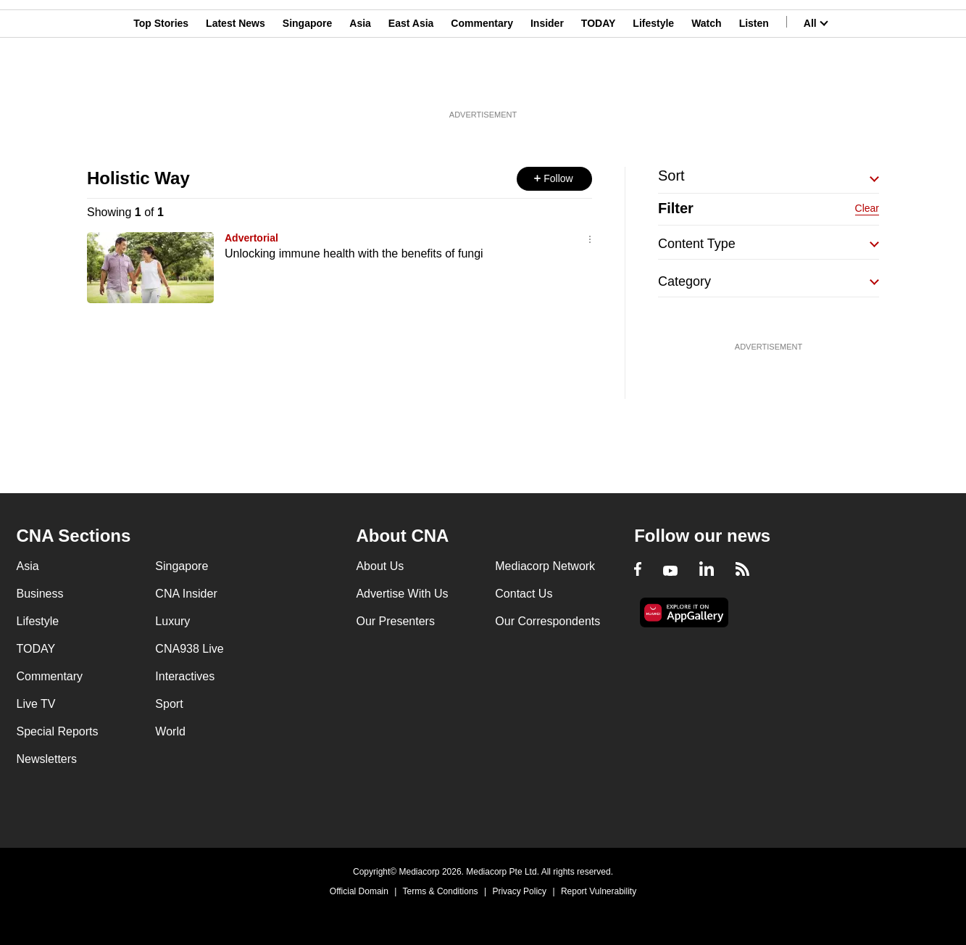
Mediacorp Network (545, 566)
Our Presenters (395, 621)
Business (40, 593)
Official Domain (359, 891)
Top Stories (160, 82)
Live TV (36, 704)
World (170, 731)
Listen (754, 82)
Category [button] (684, 281)
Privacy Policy (519, 891)
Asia (360, 82)
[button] (554, 179)
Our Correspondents (547, 621)
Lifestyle (653, 82)
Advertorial (251, 238)
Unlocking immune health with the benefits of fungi (354, 253)
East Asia (411, 82)
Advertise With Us (402, 593)
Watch (706, 82)
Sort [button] (671, 175)
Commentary (482, 82)
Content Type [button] (697, 243)
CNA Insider (186, 593)
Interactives (185, 676)
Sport (169, 704)
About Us (380, 566)
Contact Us (523, 593)
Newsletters (47, 759)
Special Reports (58, 731)
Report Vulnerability (598, 891)
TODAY (598, 82)
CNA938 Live (189, 649)
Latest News (235, 82)
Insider (547, 82)
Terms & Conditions (440, 891)
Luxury (172, 621)
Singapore (307, 82)
